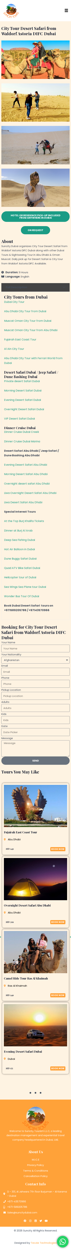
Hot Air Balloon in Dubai (19, 549)
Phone (5, 678)
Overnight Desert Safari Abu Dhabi (27, 905)
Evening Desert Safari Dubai (22, 400)
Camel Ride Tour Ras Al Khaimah (26, 978)
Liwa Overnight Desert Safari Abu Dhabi (30, 493)
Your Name (8, 642)
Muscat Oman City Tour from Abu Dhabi (30, 330)
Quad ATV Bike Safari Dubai (22, 568)
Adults (5, 702)
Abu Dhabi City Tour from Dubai (25, 311)
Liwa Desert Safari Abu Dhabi (23, 502)
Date (4, 726)
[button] (53, 10)
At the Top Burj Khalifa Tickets (24, 521)
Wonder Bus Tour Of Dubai (21, 596)
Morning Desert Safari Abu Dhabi (26, 474)
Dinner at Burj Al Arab (18, 531)
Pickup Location (11, 690)
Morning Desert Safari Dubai (22, 391)
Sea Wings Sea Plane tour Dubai (25, 587)
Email (4, 665)
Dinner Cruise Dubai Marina (22, 441)
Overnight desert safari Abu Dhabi (27, 484)
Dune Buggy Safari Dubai (20, 559)
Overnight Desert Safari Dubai (24, 409)
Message (7, 738)
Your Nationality (11, 654)
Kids (3, 714)
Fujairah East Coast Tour (20, 339)
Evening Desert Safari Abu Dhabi (25, 465)
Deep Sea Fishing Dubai (19, 540)
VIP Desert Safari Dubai (19, 419)
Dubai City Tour (14, 302)
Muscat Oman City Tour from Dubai (27, 321)
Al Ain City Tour (14, 349)
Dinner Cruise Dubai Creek (21, 432)
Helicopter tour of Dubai (20, 577)
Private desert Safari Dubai (22, 381)
